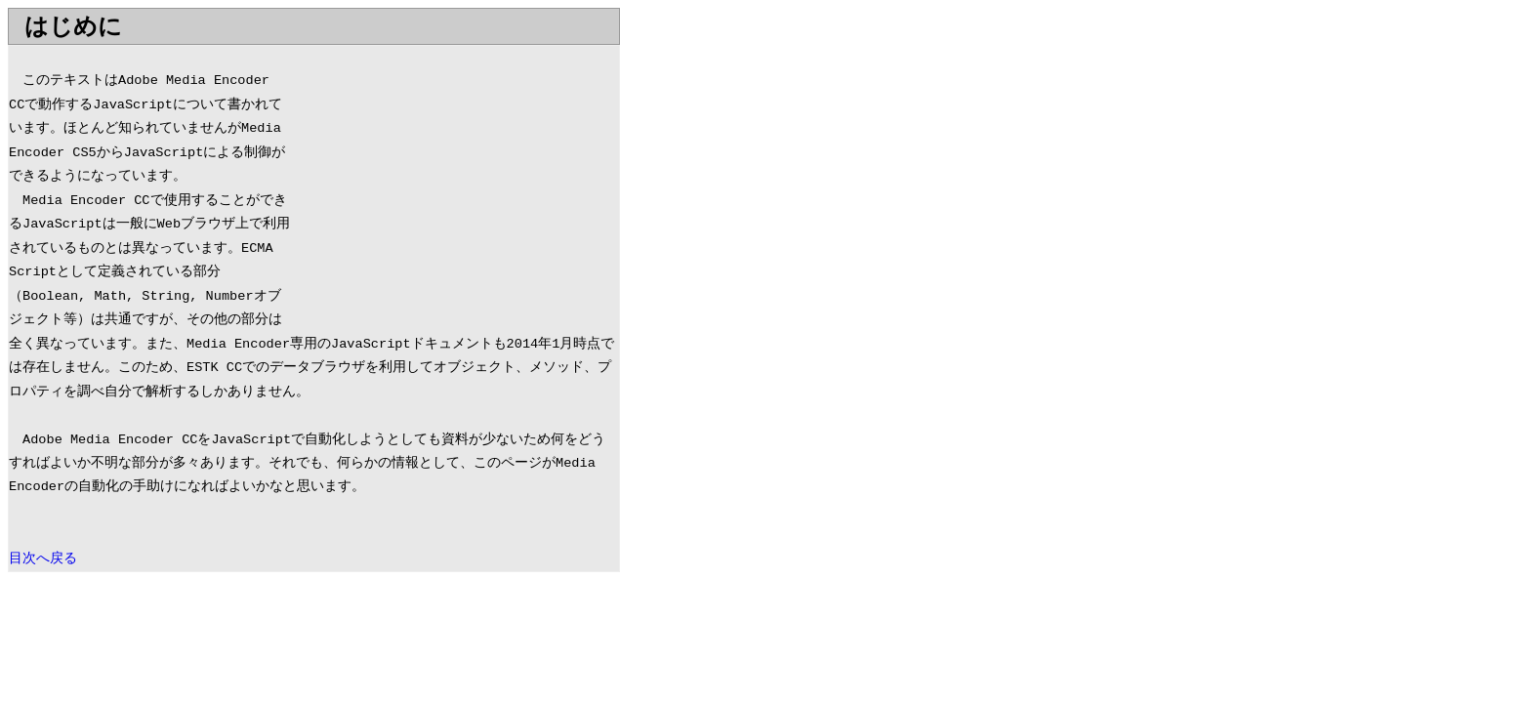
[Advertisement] (455, 182)
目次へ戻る (43, 559)
